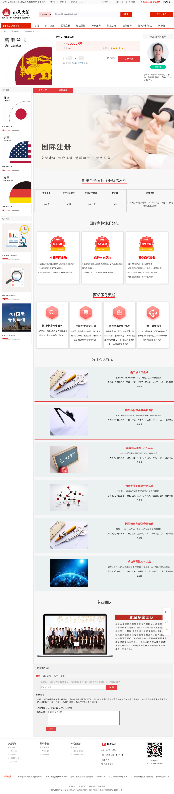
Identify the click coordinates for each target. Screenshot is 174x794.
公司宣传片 (14, 758)
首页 (36, 25)
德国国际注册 (7, 207)
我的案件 (105, 2)
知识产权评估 (145, 25)
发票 (63, 676)
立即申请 (128, 59)
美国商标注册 (7, 167)
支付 (56, 676)
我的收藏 (119, 2)
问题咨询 (63, 90)
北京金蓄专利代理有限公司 (142, 777)
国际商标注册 (29, 31)
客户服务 (132, 2)
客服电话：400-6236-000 (150, 2)
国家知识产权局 (162, 777)
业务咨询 (47, 676)
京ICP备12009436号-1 (115, 790)
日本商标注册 (7, 127)
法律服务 (127, 25)
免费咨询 (158, 67)
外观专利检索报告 (9, 295)
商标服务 (49, 25)
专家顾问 (13, 755)
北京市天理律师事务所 (118, 777)
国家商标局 (100, 777)
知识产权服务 (13, 26)
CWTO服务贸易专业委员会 (56, 777)
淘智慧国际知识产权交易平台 (29, 777)
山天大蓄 (79, 63)
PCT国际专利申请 (8, 335)
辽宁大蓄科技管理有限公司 (81, 777)
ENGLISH (167, 2)
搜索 (126, 14)
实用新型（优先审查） (10, 255)
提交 (51, 729)
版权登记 (80, 25)
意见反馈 (82, 786)
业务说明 (45, 747)
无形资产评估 (78, 755)
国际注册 (65, 25)
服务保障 (45, 755)
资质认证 (111, 25)
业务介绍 (43, 90)
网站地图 (92, 786)
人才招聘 (13, 762)
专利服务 (96, 25)
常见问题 (45, 751)
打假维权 (76, 747)
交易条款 (72, 786)
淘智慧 (161, 25)
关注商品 (113, 58)
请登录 (53, 2)
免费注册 (63, 2)
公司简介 (13, 747)
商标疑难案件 (78, 751)
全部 (38, 676)
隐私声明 (101, 786)
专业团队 (13, 751)
